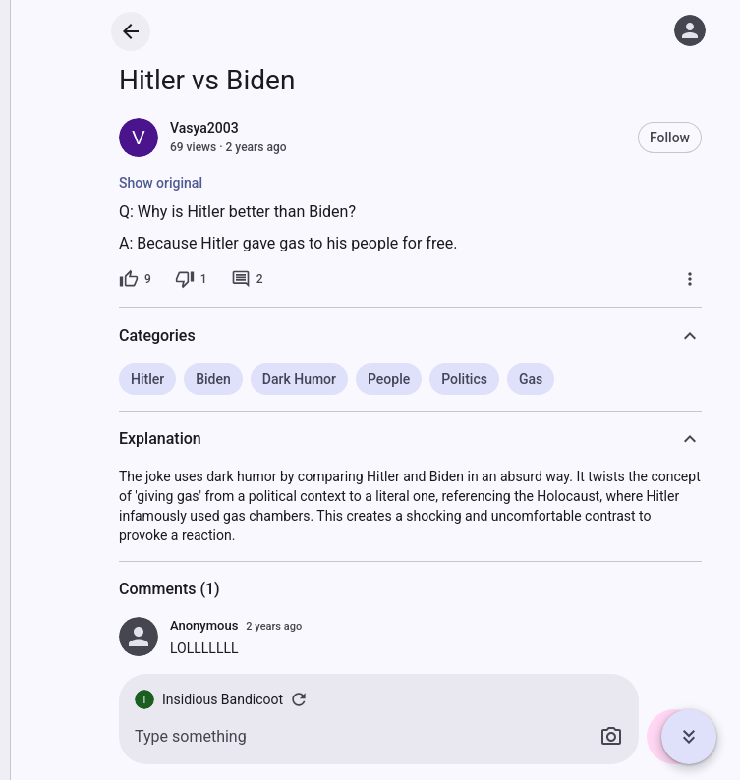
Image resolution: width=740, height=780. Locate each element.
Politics (464, 379)
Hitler (147, 379)
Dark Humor (299, 379)
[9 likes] (135, 279)
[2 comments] (247, 279)
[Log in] (690, 30)
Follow (670, 137)
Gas (530, 379)
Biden (213, 379)
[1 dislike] (191, 279)
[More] (690, 279)
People (389, 379)
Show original (160, 183)
